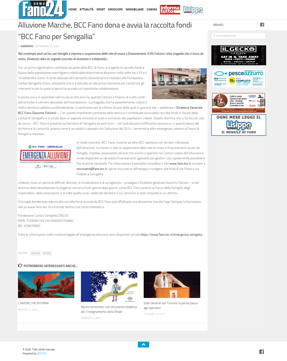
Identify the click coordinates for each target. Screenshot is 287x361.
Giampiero (27, 46)
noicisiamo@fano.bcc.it (93, 169)
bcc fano (47, 253)
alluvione (35, 253)
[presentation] (214, 102)
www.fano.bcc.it (180, 164)
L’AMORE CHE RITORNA (33, 303)
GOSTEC (41, 353)
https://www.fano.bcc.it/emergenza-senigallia (173, 235)
